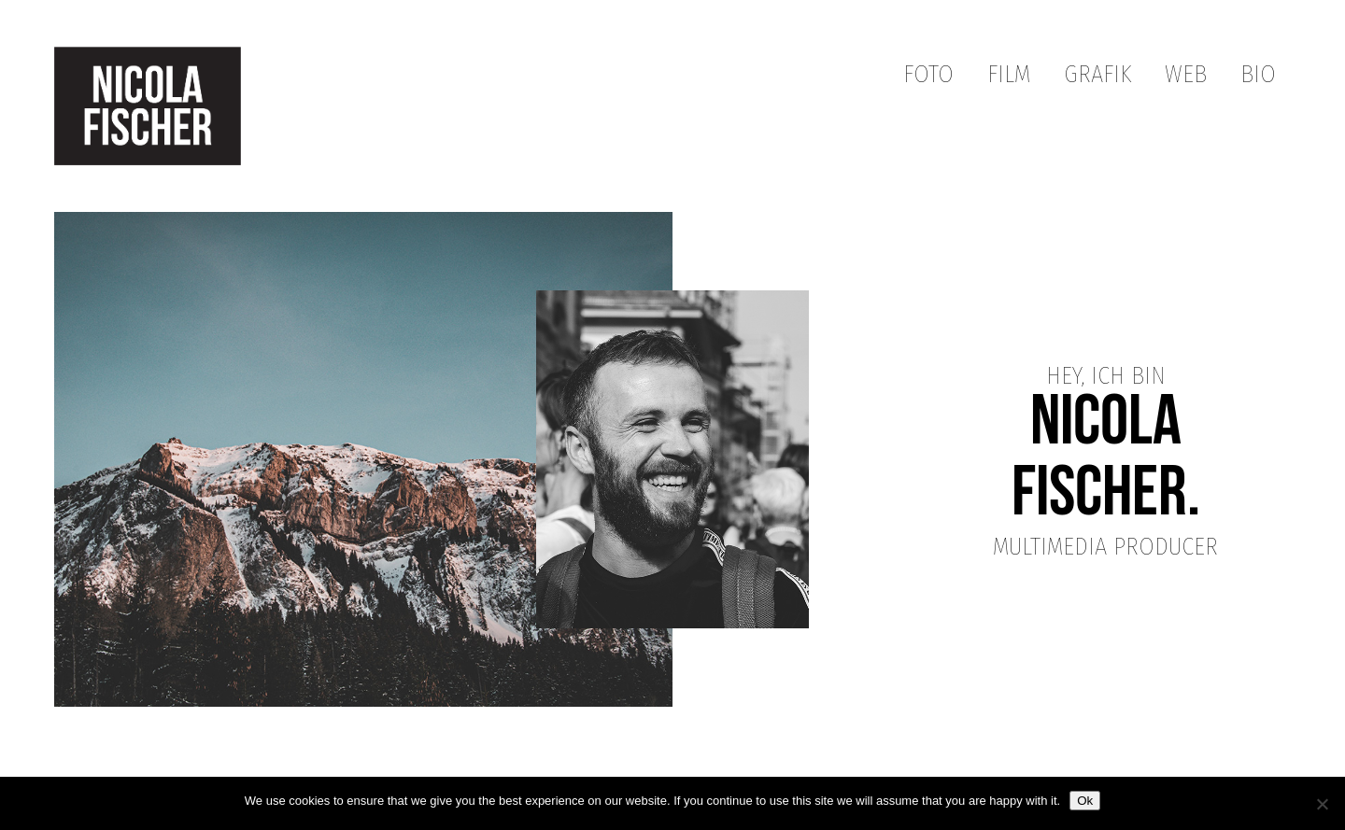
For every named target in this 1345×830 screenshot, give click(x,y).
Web (1186, 74)
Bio (1258, 74)
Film (1008, 74)
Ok (1085, 801)
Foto (928, 74)
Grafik (1097, 74)
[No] (1321, 804)
